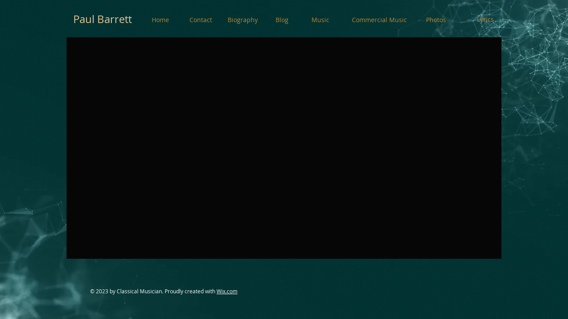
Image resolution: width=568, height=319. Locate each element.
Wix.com (227, 291)
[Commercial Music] (379, 20)
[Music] (320, 20)
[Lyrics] (485, 19)
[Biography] (242, 20)
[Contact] (200, 20)
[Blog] (281, 20)
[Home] (160, 20)
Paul (84, 19)
